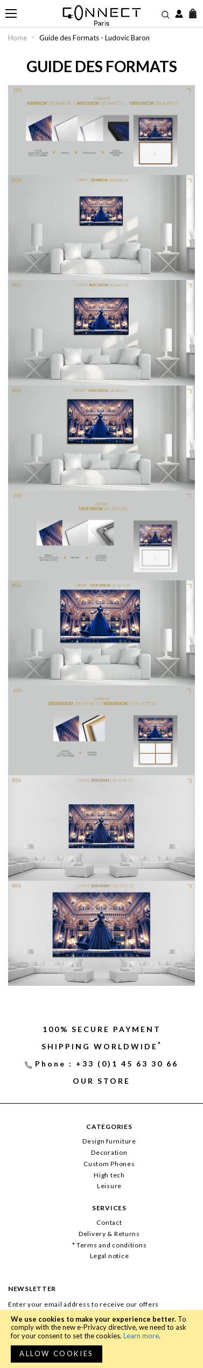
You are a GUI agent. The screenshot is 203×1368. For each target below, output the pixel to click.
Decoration (109, 1152)
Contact (109, 1222)
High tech (109, 1175)
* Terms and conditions (109, 1245)
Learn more (141, 1335)
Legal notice (109, 1256)
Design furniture (109, 1141)
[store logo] (101, 15)
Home (18, 37)
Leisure (109, 1186)
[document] (101, 1339)
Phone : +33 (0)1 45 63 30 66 (106, 1063)
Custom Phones (109, 1164)
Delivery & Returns (109, 1234)
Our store (101, 1080)
